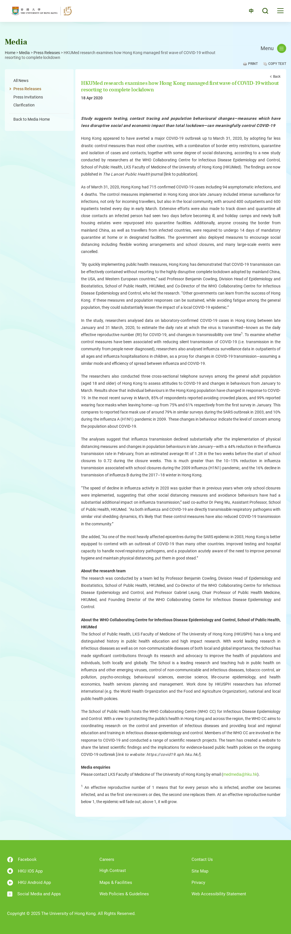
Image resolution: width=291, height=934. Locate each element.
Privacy (198, 882)
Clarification (24, 105)
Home (10, 52)
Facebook (22, 860)
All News (20, 80)
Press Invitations (28, 97)
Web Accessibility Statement (219, 893)
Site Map (200, 871)
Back (276, 77)
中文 (248, 12)
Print (253, 64)
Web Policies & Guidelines (124, 893)
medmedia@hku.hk (240, 774)
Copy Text (277, 64)
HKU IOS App (25, 871)
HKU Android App (29, 883)
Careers (106, 859)
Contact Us (202, 859)
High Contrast (112, 870)
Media (24, 52)
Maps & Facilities (115, 882)
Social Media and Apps (34, 894)
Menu (273, 48)
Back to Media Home (31, 119)
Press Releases (47, 52)
